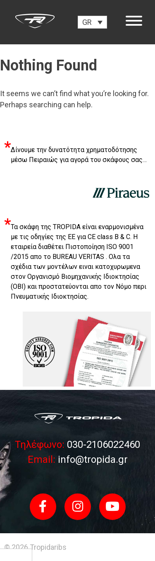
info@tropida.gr (91, 459)
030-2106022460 (102, 444)
